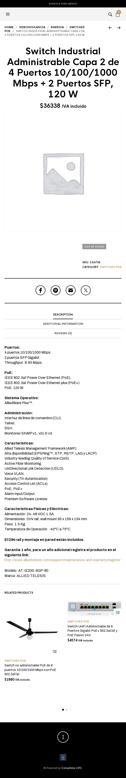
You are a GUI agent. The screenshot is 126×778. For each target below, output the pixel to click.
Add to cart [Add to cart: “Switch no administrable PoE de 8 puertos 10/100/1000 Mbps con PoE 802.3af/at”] (54, 652)
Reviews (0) (63, 333)
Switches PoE (111, 267)
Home (9, 27)
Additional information (63, 324)
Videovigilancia (32, 27)
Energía (57, 27)
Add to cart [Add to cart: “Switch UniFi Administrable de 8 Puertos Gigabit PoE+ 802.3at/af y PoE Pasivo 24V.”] (118, 612)
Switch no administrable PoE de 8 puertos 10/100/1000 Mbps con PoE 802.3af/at (30, 670)
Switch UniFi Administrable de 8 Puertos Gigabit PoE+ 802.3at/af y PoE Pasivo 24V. (92, 631)
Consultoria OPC (71, 768)
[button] (8, 14)
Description (63, 314)
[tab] (63, 315)
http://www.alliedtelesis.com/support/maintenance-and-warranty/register (62, 560)
